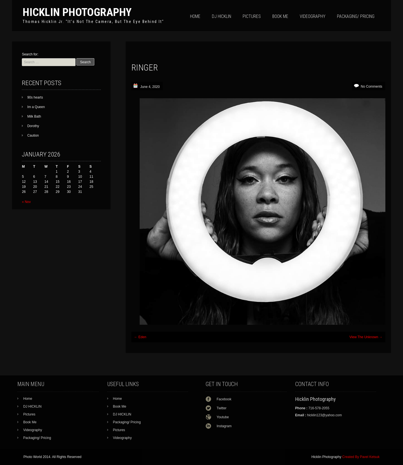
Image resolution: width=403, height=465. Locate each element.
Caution (33, 135)
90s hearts (35, 97)
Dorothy (33, 126)
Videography (312, 16)
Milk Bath (34, 116)
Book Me (280, 16)
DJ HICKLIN (221, 16)
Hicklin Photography (77, 12)
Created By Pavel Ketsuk (360, 457)
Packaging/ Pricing (355, 16)
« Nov (26, 202)
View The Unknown (366, 337)
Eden (140, 337)
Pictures (252, 16)
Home (195, 16)
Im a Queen (36, 107)
